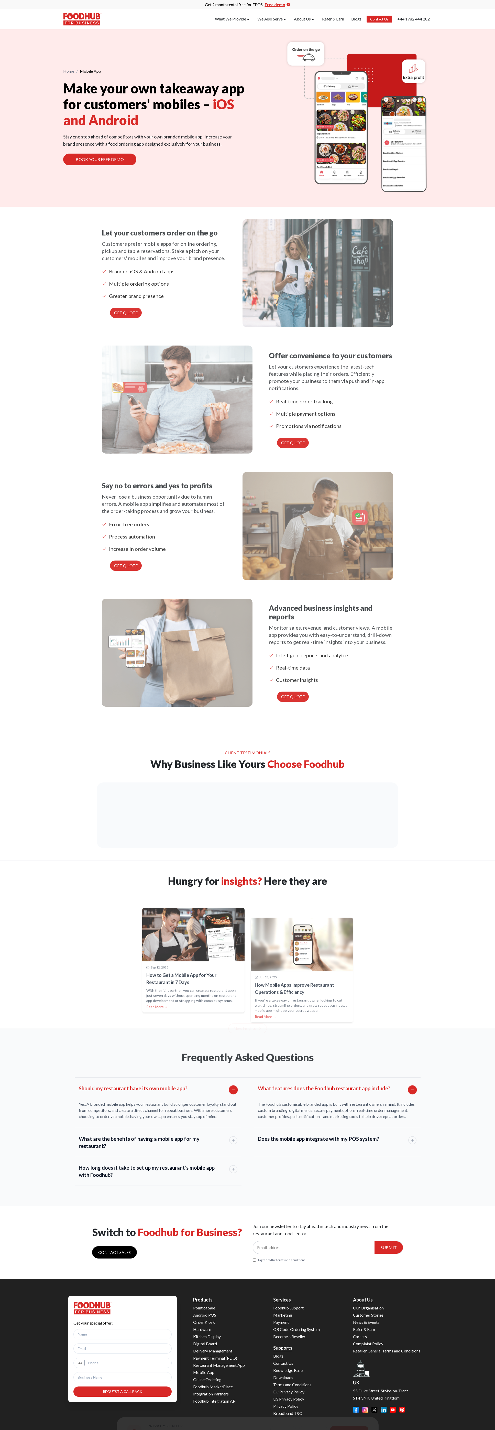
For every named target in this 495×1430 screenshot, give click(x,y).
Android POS (204, 1315)
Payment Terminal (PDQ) (215, 1358)
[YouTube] (393, 1410)
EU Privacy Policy (288, 1391)
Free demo (277, 4)
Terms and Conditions (292, 1384)
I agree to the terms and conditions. (279, 1260)
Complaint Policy (368, 1343)
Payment (281, 1322)
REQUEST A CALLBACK (122, 1391)
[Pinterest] (402, 1410)
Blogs (356, 18)
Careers (360, 1336)
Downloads (283, 1377)
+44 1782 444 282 (413, 18)
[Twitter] (374, 1410)
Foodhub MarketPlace (213, 1386)
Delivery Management (212, 1350)
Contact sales (114, 1252)
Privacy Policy (285, 1406)
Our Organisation (368, 1307)
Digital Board (205, 1343)
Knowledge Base (288, 1370)
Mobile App (203, 1372)
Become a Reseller (289, 1336)
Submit (389, 1247)
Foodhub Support (288, 1307)
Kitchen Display (207, 1336)
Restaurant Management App (219, 1365)
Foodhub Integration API (215, 1401)
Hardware (202, 1329)
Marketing (282, 1315)
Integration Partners (211, 1393)
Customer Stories (368, 1315)
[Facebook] (356, 1410)
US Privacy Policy (288, 1398)
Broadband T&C (287, 1413)
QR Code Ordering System (296, 1329)
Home (68, 71)
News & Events (366, 1322)
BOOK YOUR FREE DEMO (100, 160)
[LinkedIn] (384, 1410)
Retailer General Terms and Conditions (386, 1350)
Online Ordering (207, 1379)
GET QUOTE (126, 312)
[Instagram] (365, 1410)
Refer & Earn (333, 18)
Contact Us (379, 19)
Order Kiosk (204, 1322)
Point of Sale (204, 1307)
